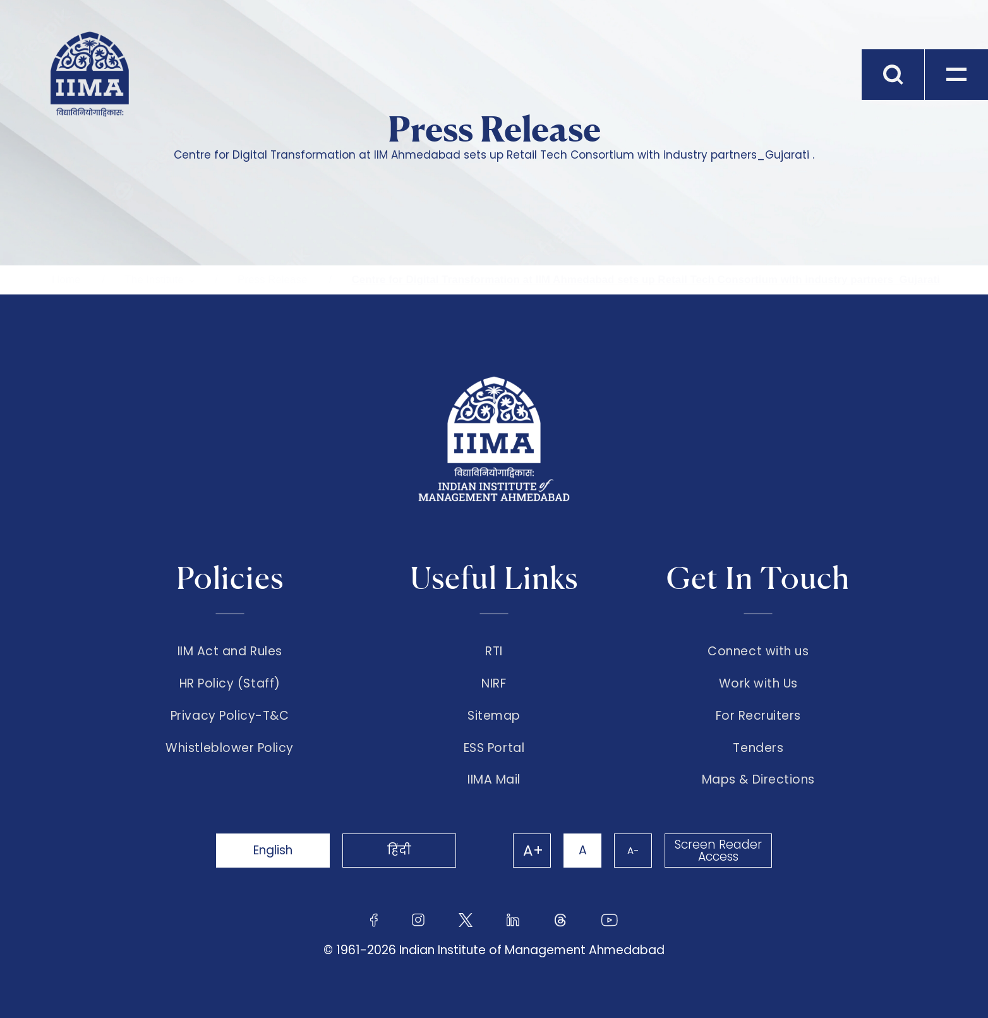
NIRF (493, 683)
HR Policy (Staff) (229, 683)
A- (633, 850)
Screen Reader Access (718, 850)
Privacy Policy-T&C (230, 716)
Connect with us (758, 651)
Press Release (273, 280)
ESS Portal (494, 748)
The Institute (154, 280)
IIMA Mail (494, 779)
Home (66, 280)
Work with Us (758, 683)
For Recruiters (758, 716)
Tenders (758, 748)
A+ (533, 850)
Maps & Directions (758, 779)
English (272, 850)
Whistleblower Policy (230, 748)
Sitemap (494, 716)
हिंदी (399, 850)
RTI (494, 651)
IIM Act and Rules (230, 651)
